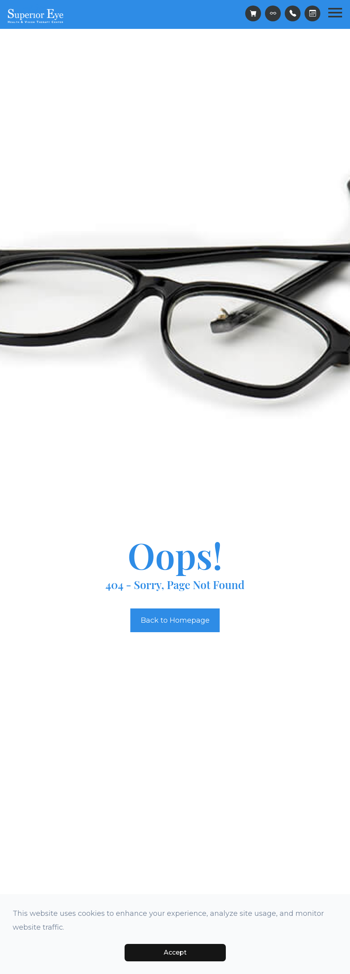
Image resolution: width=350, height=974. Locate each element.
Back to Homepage (175, 620)
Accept (175, 952)
